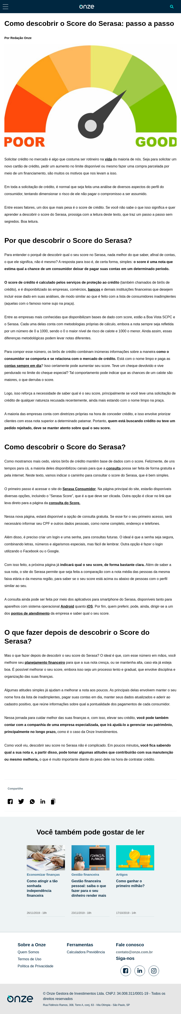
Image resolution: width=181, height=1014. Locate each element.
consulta (113, 468)
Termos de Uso (29, 959)
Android (67, 606)
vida (108, 159)
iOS (90, 606)
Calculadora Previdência (86, 952)
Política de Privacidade (36, 966)
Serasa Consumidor (79, 489)
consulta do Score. (64, 503)
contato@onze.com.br (134, 952)
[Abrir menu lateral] (5, 6)
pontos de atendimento (30, 613)
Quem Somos (28, 952)
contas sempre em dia (22, 366)
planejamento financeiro (45, 662)
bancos (94, 289)
